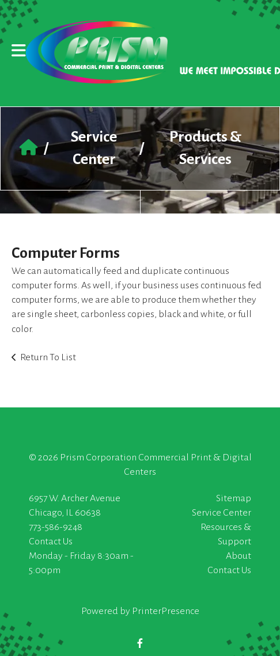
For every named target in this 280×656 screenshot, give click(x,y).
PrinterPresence (165, 611)
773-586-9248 (55, 527)
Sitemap (233, 498)
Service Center (221, 513)
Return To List (48, 357)
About (238, 556)
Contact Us (51, 541)
